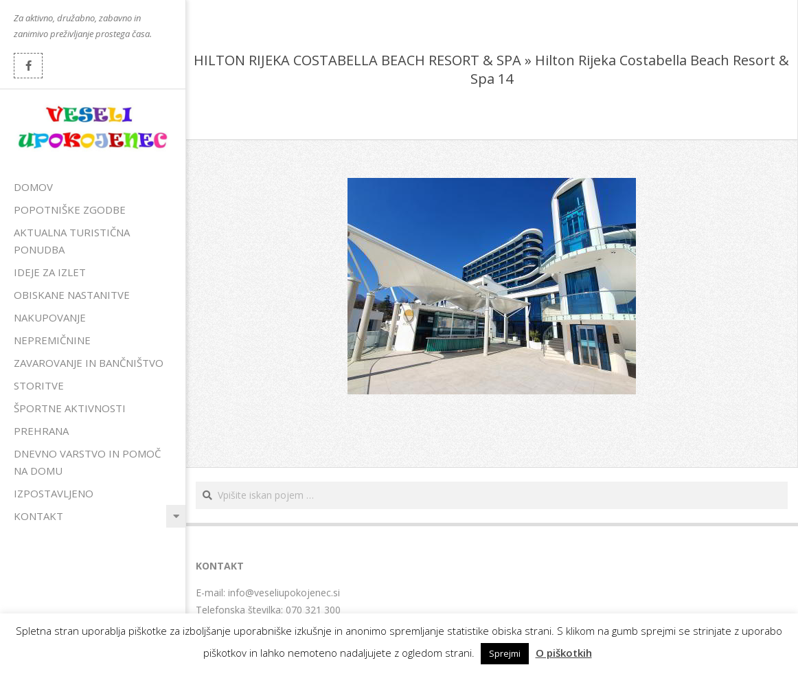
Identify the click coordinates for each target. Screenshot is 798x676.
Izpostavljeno (53, 493)
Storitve (39, 385)
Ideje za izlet (50, 272)
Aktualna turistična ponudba (72, 240)
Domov (33, 187)
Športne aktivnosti (70, 408)
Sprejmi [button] (505, 653)
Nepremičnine (52, 340)
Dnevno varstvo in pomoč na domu (87, 462)
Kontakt (38, 516)
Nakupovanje (50, 317)
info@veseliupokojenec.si (284, 592)
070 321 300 (313, 609)
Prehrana (41, 431)
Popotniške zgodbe (70, 209)
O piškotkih (564, 653)
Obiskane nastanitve (72, 295)
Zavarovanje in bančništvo (88, 363)
